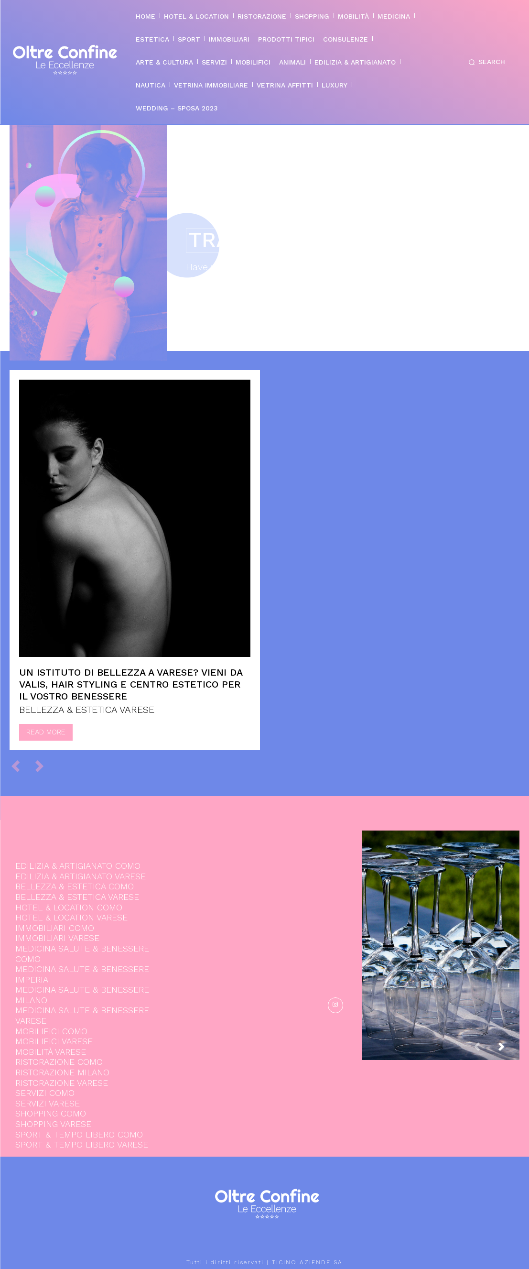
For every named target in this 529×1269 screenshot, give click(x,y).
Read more (45, 732)
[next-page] (508, 1049)
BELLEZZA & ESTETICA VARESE (86, 709)
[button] (485, 62)
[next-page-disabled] (43, 766)
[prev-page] (20, 766)
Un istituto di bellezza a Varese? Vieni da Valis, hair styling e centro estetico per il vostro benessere (131, 684)
